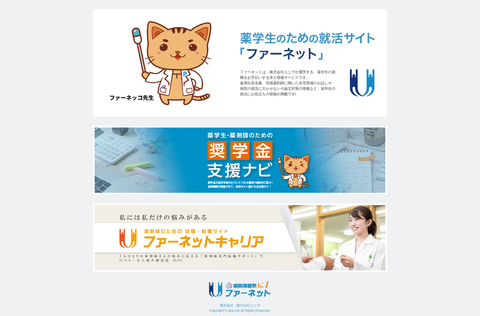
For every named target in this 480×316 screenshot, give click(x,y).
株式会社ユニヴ (248, 305)
